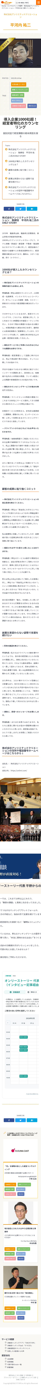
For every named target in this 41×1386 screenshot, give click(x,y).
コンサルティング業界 (14, 6)
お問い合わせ (20, 1380)
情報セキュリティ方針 (29, 1377)
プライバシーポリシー (11, 1377)
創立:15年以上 (17, 100)
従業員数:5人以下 (10, 1249)
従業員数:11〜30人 (18, 84)
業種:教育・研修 (17, 95)
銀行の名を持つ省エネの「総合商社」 (19, 1293)
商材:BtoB (32, 106)
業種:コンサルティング (20, 90)
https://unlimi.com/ (19, 770)
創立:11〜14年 (20, 1254)
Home (4, 6)
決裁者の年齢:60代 (10, 1258)
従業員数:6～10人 (10, 1308)
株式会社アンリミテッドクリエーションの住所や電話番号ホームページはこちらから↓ (22, 190)
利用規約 (28, 1375)
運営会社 (12, 1375)
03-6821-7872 (22, 3)
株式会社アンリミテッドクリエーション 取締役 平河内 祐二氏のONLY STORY (22, 152)
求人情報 (20, 1375)
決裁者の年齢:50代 (18, 106)
